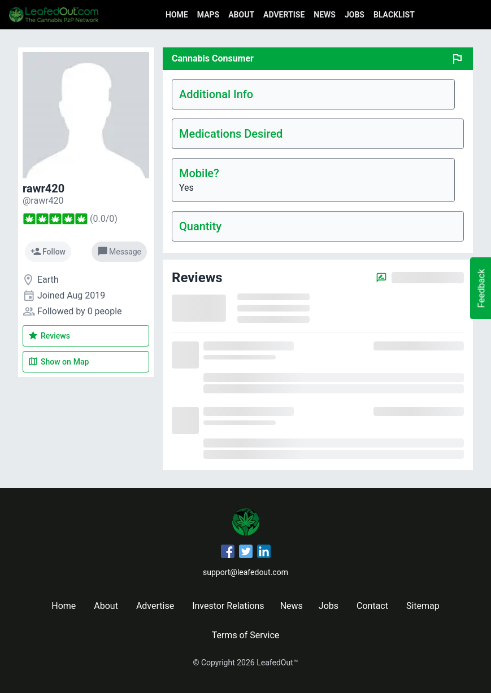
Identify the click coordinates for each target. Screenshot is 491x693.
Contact (372, 605)
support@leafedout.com (245, 572)
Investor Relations (228, 605)
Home (177, 14)
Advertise (284, 14)
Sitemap (423, 605)
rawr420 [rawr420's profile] (43, 188)
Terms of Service (246, 635)
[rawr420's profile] (43, 200)
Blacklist (394, 14)
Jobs (354, 14)
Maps (208, 14)
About (241, 14)
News (325, 14)
